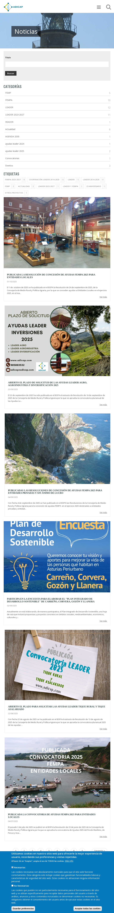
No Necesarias (21, 885)
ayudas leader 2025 (14, 151)
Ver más (103, 297)
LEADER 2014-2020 (91, 179)
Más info (69, 861)
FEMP (8, 92)
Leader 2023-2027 (46, 186)
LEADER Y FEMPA (70, 186)
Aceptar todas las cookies (87, 908)
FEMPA (8, 100)
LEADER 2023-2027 (14, 114)
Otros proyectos (14, 193)
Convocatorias (12, 158)
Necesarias (19, 867)
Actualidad (10, 129)
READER (9, 121)
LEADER (9, 107)
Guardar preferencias (23, 908)
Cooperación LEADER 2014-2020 (44, 179)
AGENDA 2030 (12, 136)
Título (8, 57)
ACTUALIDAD (24, 186)
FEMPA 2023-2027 (13, 179)
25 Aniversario (94, 186)
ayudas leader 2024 (14, 143)
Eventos (9, 165)
